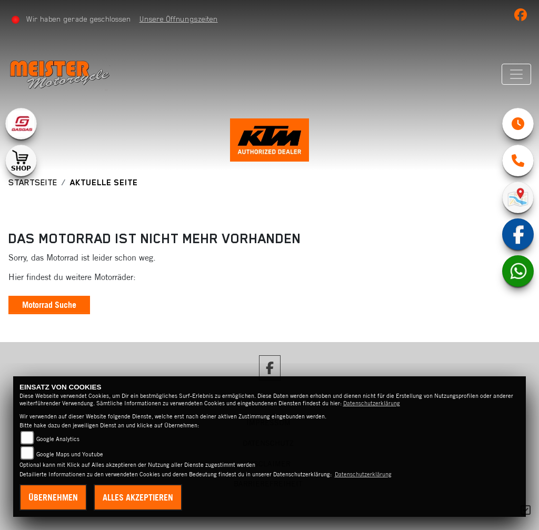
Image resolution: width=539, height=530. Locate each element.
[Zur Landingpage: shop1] (21, 160)
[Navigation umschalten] (516, 74)
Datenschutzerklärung (371, 403)
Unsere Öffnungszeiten (178, 19)
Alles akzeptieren (138, 497)
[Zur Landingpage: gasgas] (21, 123)
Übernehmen (53, 497)
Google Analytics (57, 439)
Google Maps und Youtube (69, 454)
